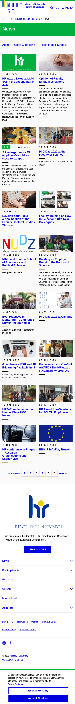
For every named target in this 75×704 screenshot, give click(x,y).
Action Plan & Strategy (53, 44)
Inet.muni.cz (22, 622)
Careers (7, 589)
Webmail (35, 622)
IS (12, 622)
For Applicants (10, 570)
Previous (14, 473)
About (6, 44)
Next (63, 473)
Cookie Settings (17, 687)
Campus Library (49, 622)
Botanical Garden (28, 629)
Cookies (19, 660)
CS (57, 7)
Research (7, 579)
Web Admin (7, 660)
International (9, 598)
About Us (7, 608)
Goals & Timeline (24, 44)
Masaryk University (19, 656)
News (5, 561)
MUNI (5, 622)
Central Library (9, 629)
